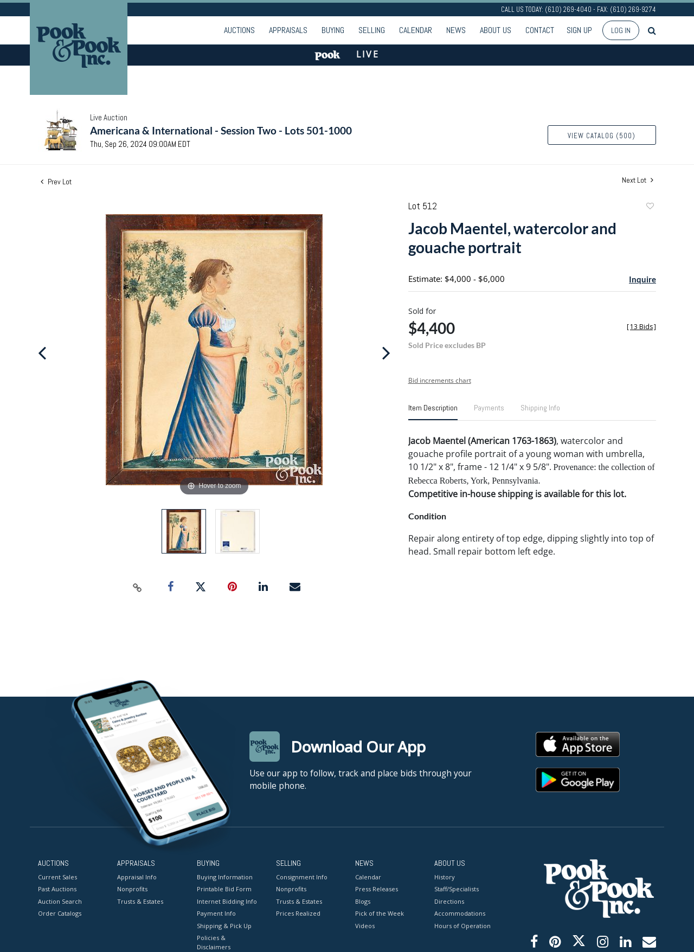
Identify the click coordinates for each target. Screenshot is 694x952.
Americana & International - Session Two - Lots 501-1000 (221, 130)
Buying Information (225, 876)
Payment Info (216, 913)
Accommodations (459, 913)
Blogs (362, 901)
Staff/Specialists (456, 889)
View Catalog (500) (601, 135)
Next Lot (637, 180)
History (444, 876)
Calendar (415, 30)
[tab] (433, 412)
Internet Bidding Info (227, 901)
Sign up (579, 30)
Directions (449, 901)
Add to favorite (649, 207)
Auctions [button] (239, 30)
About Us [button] (495, 30)
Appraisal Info (137, 876)
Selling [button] (371, 30)
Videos (365, 925)
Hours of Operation (462, 925)
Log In (621, 30)
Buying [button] (333, 30)
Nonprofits (132, 889)
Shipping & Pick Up (224, 925)
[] (641, 326)
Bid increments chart (439, 380)
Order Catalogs (59, 913)
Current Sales (57, 876)
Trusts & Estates (140, 901)
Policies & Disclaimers (213, 942)
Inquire (642, 279)
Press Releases (376, 889)
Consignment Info (301, 876)
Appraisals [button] (288, 30)
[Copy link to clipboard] (137, 587)
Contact (539, 30)
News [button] (456, 30)
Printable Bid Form (224, 889)
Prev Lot (56, 181)
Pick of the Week (379, 913)
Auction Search (60, 901)
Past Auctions (57, 889)
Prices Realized (298, 913)
